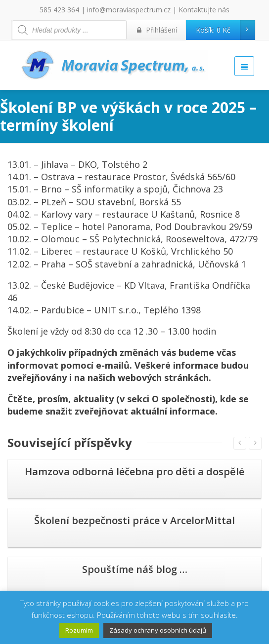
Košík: (225, 30)
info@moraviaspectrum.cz (129, 9)
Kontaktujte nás (204, 9)
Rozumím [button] (79, 630)
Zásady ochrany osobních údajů (157, 630)
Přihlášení (157, 30)
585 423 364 (59, 9)
